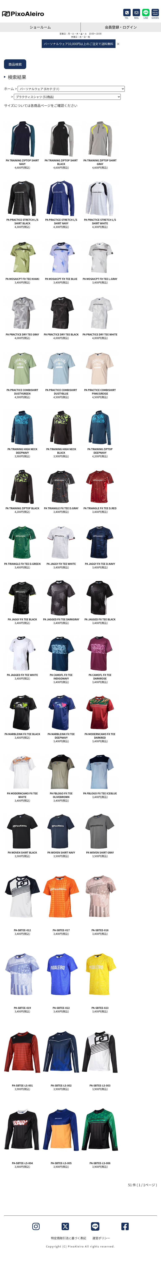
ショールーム (40, 27)
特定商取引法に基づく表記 (68, 1238)
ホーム (9, 88)
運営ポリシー (101, 1238)
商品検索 (15, 64)
